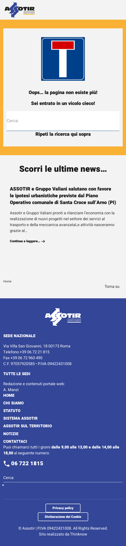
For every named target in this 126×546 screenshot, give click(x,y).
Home (8, 395)
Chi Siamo (13, 403)
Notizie (10, 434)
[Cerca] (63, 121)
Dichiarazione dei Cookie (63, 516)
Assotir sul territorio (27, 426)
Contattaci (15, 442)
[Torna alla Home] (19, 10)
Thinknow (78, 534)
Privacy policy (63, 508)
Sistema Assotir (20, 418)
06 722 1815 (23, 464)
